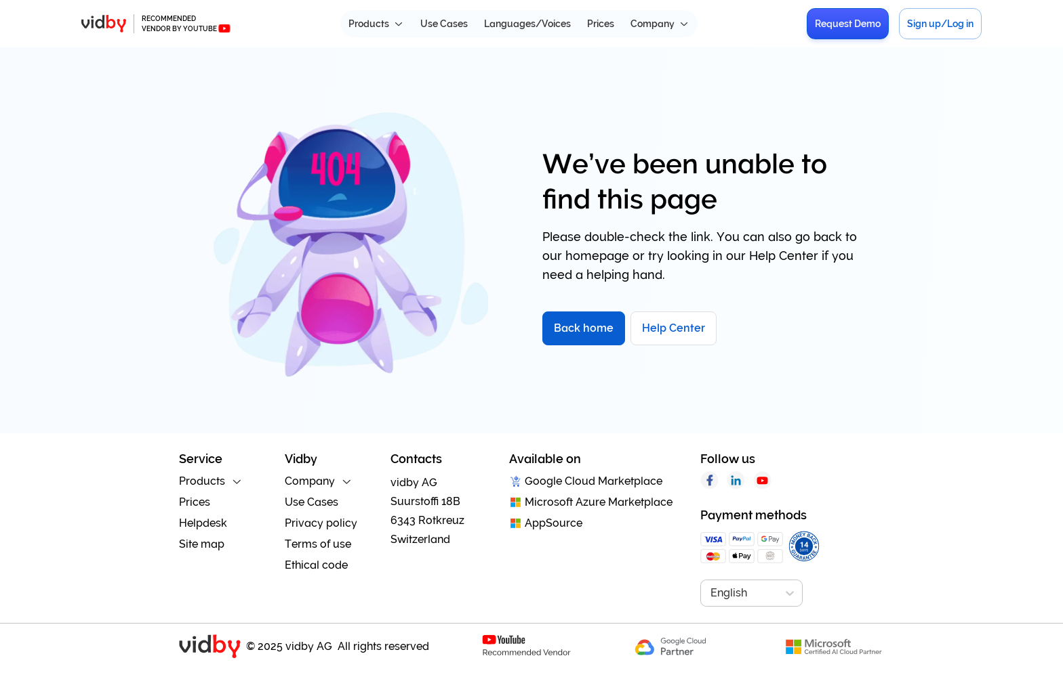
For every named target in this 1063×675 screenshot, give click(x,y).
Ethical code (316, 565)
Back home (584, 328)
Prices (600, 23)
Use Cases (444, 23)
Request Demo (848, 23)
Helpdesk (203, 523)
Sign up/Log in (940, 23)
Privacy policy (321, 523)
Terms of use (318, 544)
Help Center (673, 328)
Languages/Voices (527, 23)
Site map (201, 544)
